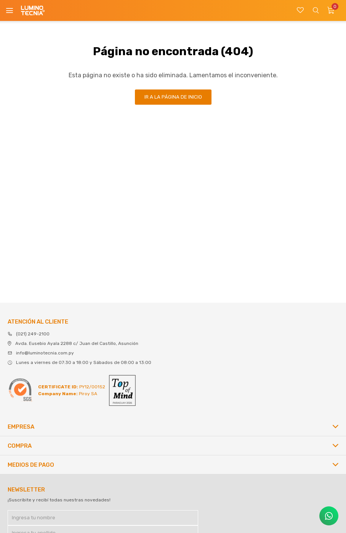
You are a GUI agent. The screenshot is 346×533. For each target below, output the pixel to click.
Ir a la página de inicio (173, 97)
